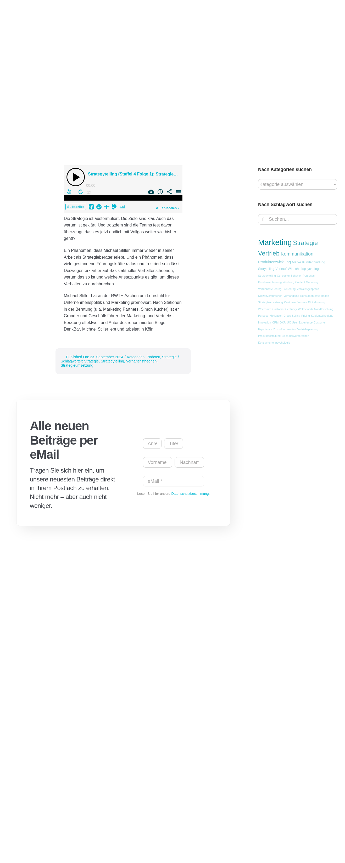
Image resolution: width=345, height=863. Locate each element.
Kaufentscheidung (322, 315)
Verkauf (280, 269)
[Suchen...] (297, 219)
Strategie (169, 357)
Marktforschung (323, 309)
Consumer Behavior (289, 275)
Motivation (276, 315)
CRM (275, 322)
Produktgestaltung (269, 335)
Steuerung (289, 289)
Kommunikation (297, 254)
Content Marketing (306, 282)
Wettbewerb (305, 309)
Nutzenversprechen (270, 295)
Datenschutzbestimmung (190, 494)
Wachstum (264, 309)
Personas (309, 275)
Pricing (305, 315)
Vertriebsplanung (307, 329)
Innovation (264, 322)
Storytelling (266, 269)
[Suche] (263, 219)
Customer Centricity (284, 309)
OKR (283, 322)
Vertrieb (269, 253)
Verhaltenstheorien (141, 361)
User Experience (302, 322)
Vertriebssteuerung (269, 289)
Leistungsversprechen (295, 335)
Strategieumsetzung (77, 365)
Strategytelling (112, 361)
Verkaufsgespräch (308, 289)
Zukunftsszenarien (284, 329)
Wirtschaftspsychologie (304, 269)
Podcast (153, 357)
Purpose (263, 315)
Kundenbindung (313, 262)
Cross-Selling (291, 315)
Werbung (288, 282)
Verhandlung (291, 295)
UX (289, 322)
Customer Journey (295, 302)
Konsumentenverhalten (314, 295)
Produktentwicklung (274, 262)
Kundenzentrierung (270, 282)
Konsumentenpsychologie (274, 342)
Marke (296, 262)
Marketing (275, 242)
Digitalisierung (317, 302)
